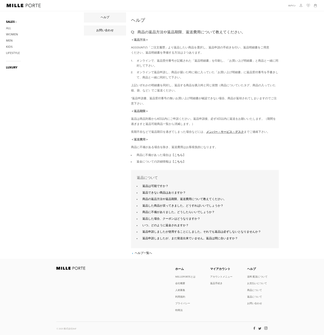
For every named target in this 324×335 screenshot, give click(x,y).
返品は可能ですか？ (155, 186)
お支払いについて (257, 283)
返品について (254, 297)
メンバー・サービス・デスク (225, 131)
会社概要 (180, 283)
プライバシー (182, 303)
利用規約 (180, 297)
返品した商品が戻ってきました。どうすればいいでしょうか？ (182, 205)
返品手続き (216, 283)
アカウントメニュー (221, 276)
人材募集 (180, 290)
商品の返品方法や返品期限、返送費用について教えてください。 (184, 199)
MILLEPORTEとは (185, 276)
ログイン (292, 5)
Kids (9, 47)
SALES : (11, 22)
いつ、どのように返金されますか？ (165, 225)
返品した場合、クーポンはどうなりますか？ (171, 218)
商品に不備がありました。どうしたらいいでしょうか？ (178, 212)
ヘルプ (105, 17)
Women (12, 34)
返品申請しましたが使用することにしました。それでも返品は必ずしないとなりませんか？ (201, 231)
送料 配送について (257, 276)
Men (9, 41)
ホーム (179, 268)
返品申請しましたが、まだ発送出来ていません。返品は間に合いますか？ (190, 238)
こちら (178, 155)
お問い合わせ (105, 30)
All (8, 28)
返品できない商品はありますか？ (164, 192)
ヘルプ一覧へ (143, 253)
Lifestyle (13, 53)
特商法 (179, 310)
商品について (254, 290)
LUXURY (11, 67)
